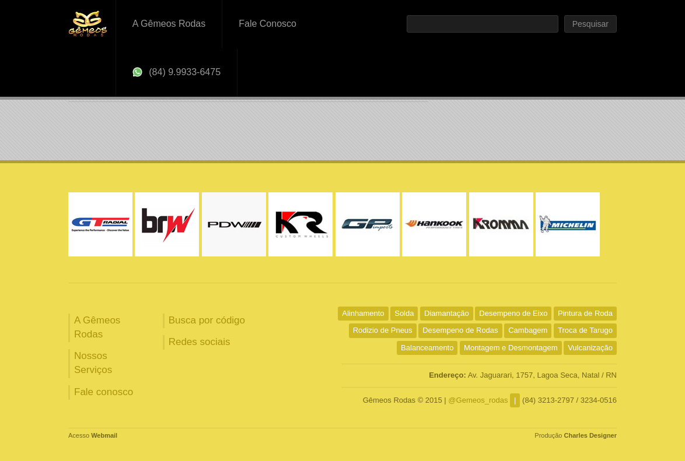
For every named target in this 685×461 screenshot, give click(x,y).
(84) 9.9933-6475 (176, 72)
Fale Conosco (267, 24)
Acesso (92, 435)
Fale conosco (103, 391)
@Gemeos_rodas (478, 400)
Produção (575, 435)
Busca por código (207, 320)
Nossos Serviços (93, 362)
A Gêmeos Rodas (168, 24)
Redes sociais (199, 341)
